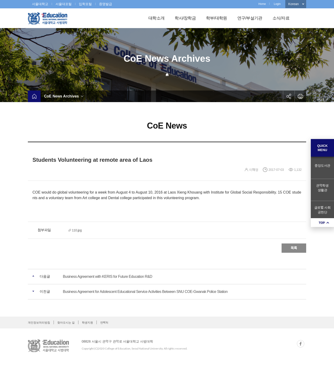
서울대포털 (63, 4)
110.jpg (77, 230)
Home (262, 4)
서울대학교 (40, 4)
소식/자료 (281, 18)
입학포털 (85, 4)
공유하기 (289, 96)
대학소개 (156, 18)
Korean (293, 4)
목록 (294, 248)
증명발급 (105, 4)
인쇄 (300, 96)
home (34, 96)
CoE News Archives (61, 96)
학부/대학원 (216, 18)
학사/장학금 (185, 18)
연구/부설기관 (249, 18)
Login (277, 4)
